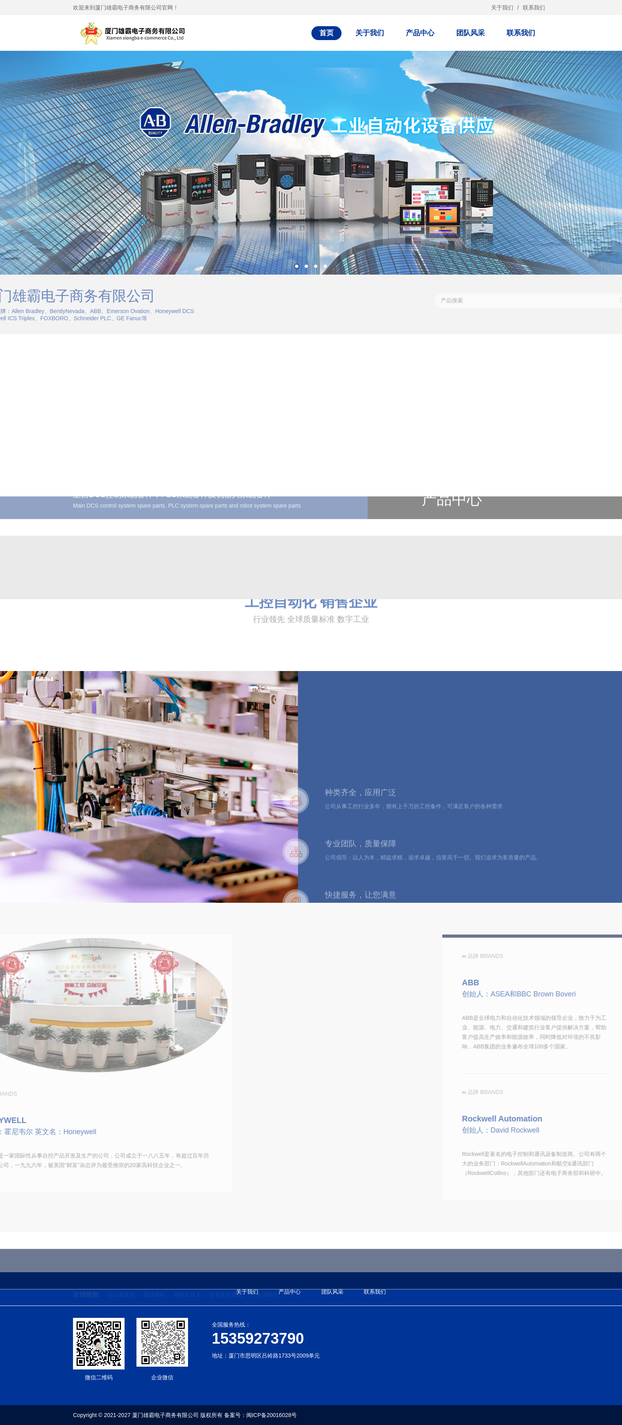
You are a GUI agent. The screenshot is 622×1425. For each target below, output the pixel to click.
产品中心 (420, 33)
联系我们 (534, 7)
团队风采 (470, 33)
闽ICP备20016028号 (271, 1415)
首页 (326, 33)
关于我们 (502, 7)
